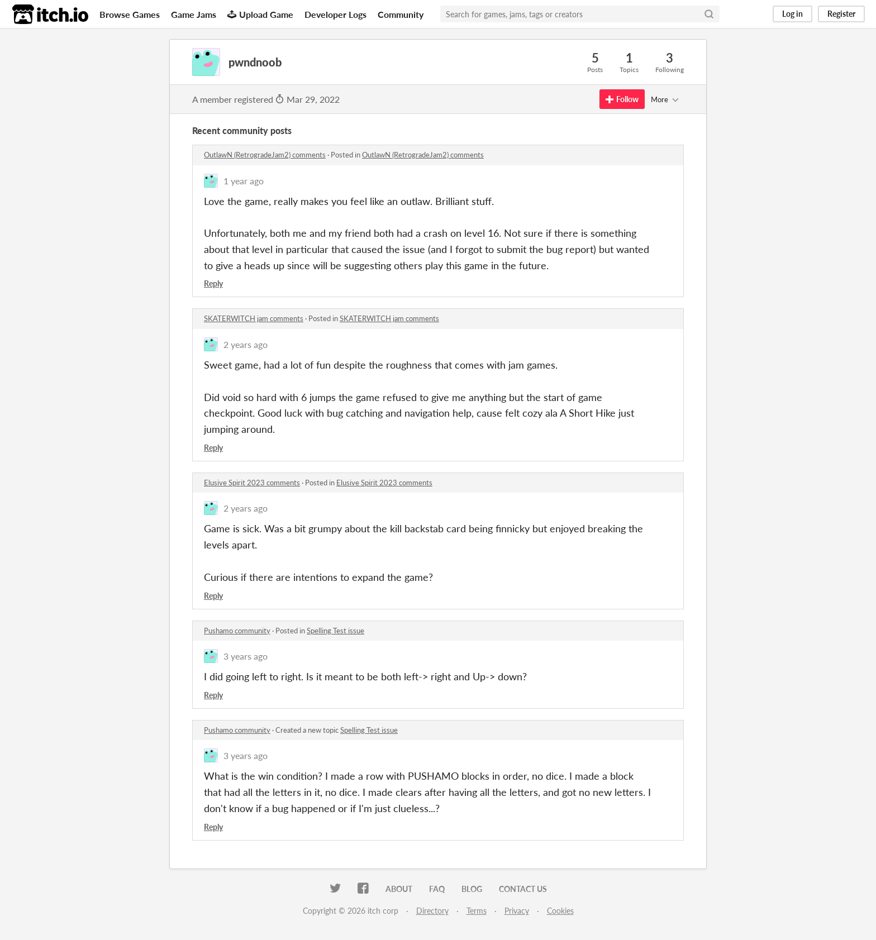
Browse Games (129, 14)
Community (400, 14)
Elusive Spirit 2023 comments (252, 482)
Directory (432, 910)
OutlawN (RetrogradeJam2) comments (265, 154)
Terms (476, 910)
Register (841, 13)
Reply (213, 283)
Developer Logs (335, 14)
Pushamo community (237, 630)
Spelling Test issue (335, 630)
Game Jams (193, 14)
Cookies (560, 910)
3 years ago (245, 656)
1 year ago (243, 180)
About (398, 889)
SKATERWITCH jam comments (253, 318)
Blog (471, 889)
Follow (622, 99)
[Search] (709, 14)
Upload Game (260, 14)
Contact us (523, 889)
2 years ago (245, 344)
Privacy (516, 910)
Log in (792, 13)
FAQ (437, 889)
